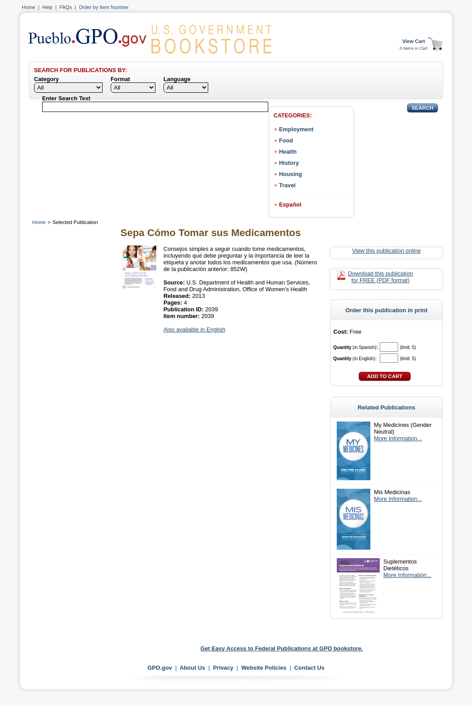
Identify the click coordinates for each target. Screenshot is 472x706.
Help (47, 7)
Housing (290, 174)
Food (286, 140)
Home (28, 7)
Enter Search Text (66, 98)
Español (290, 204)
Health (287, 151)
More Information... (398, 438)
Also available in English (194, 329)
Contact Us (309, 667)
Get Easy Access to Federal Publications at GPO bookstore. (282, 648)
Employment (296, 129)
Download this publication (380, 277)
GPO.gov (159, 667)
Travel (287, 185)
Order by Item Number (104, 7)
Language (176, 79)
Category (46, 79)
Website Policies (264, 667)
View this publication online (386, 250)
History (289, 162)
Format (120, 79)
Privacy (223, 667)
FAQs (66, 7)
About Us (192, 667)
